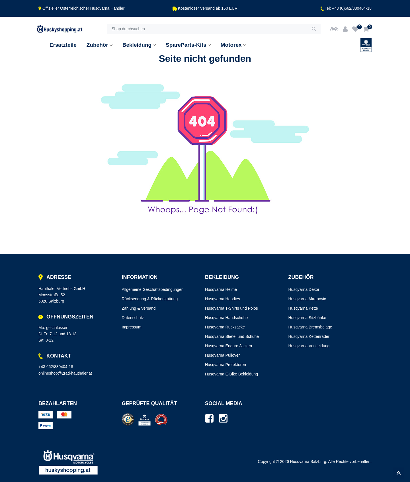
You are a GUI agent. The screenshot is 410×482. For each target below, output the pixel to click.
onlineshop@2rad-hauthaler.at (65, 373)
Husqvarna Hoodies (222, 299)
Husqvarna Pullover (222, 355)
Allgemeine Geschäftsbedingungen (153, 289)
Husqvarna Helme (221, 289)
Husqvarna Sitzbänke (307, 317)
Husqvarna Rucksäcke (225, 327)
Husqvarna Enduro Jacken (228, 346)
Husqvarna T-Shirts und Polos (231, 308)
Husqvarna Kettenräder (309, 336)
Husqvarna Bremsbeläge (310, 327)
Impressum (132, 327)
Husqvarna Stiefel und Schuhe (232, 336)
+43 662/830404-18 (55, 366)
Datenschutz (133, 317)
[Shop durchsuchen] (207, 29)
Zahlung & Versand (139, 308)
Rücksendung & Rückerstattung (150, 299)
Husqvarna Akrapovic (307, 299)
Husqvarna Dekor (303, 289)
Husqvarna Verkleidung (309, 346)
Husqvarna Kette (303, 308)
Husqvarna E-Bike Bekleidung (231, 374)
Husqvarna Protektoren (225, 364)
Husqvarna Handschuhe (226, 317)
